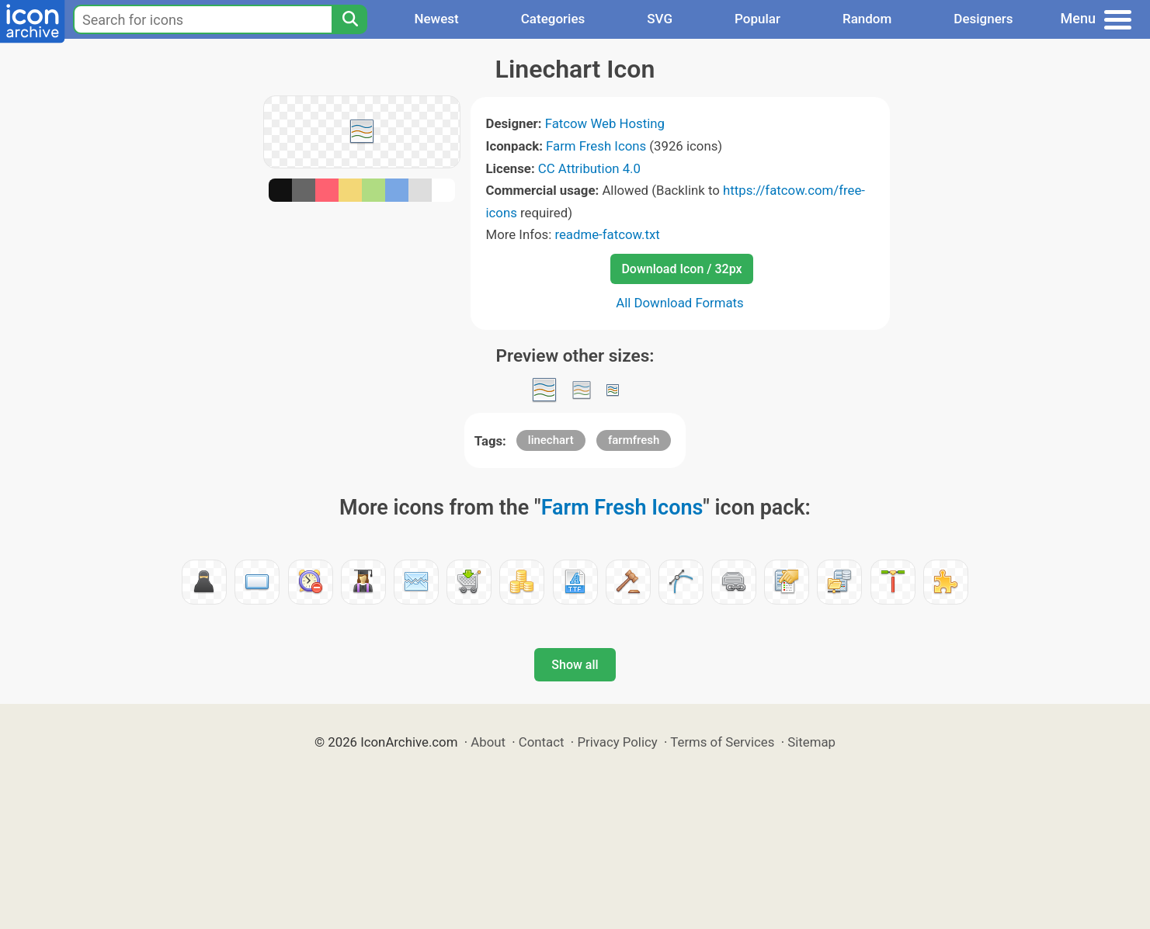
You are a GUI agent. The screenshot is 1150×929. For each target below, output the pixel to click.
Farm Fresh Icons (596, 146)
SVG (659, 18)
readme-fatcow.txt (606, 234)
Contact (542, 742)
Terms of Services (722, 742)
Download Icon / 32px (681, 269)
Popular (757, 18)
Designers (983, 18)
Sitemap (811, 742)
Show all (574, 664)
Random (867, 18)
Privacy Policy (617, 742)
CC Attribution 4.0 (589, 168)
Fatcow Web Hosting (605, 123)
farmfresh (633, 440)
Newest (436, 18)
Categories (553, 18)
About (488, 742)
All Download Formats (680, 302)
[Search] (349, 19)
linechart (551, 440)
